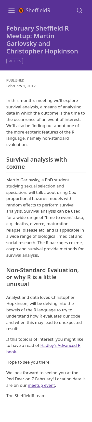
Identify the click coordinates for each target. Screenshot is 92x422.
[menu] (11, 10)
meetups (15, 61)
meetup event (41, 385)
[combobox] (80, 10)
